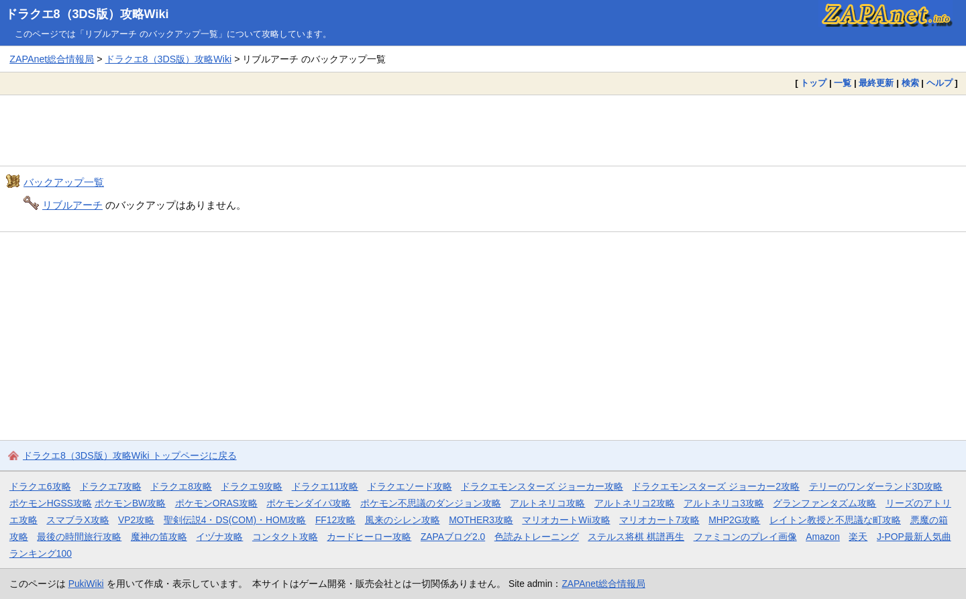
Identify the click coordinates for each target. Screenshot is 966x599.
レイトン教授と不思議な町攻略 (835, 519)
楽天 (858, 536)
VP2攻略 (136, 519)
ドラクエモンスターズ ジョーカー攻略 (542, 486)
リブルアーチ (72, 205)
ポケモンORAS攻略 (216, 503)
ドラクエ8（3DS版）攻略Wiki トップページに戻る (130, 455)
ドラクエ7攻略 (111, 486)
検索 (910, 83)
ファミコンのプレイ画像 (745, 536)
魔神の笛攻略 (159, 536)
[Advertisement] (482, 130)
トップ (813, 83)
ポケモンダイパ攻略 (308, 503)
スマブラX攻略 (77, 519)
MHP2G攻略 (734, 519)
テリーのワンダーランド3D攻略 (876, 486)
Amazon (823, 536)
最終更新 (876, 83)
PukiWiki (86, 583)
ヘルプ (939, 83)
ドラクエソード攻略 (410, 486)
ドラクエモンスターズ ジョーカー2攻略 (716, 486)
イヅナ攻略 (219, 536)
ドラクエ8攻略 (181, 486)
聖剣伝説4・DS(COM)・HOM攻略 (235, 519)
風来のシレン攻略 (402, 519)
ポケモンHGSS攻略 (50, 503)
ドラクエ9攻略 (251, 486)
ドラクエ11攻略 (325, 486)
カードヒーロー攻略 (369, 536)
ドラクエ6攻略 (40, 486)
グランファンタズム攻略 (824, 503)
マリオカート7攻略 (659, 519)
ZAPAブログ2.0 (453, 536)
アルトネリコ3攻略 (724, 503)
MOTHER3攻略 (481, 519)
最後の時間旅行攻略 (79, 536)
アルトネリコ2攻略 (634, 503)
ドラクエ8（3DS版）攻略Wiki (87, 14)
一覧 (842, 83)
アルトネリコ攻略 (547, 503)
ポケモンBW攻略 (130, 503)
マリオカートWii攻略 (566, 519)
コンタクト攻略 (285, 536)
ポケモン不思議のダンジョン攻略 (430, 503)
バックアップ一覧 (63, 182)
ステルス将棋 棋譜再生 (636, 536)
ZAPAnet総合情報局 (51, 59)
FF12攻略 (335, 519)
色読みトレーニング (536, 536)
